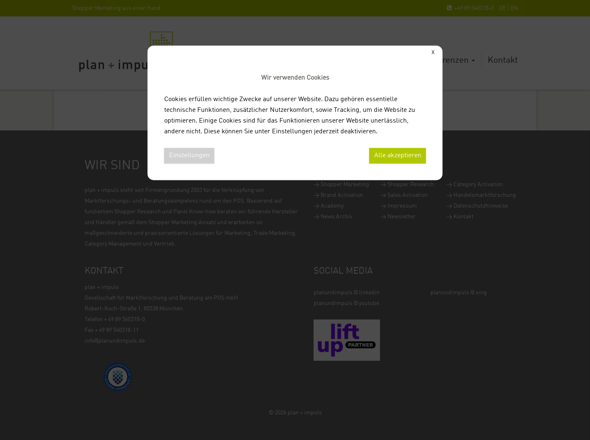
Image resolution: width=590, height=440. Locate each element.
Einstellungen (189, 155)
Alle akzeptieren (397, 155)
